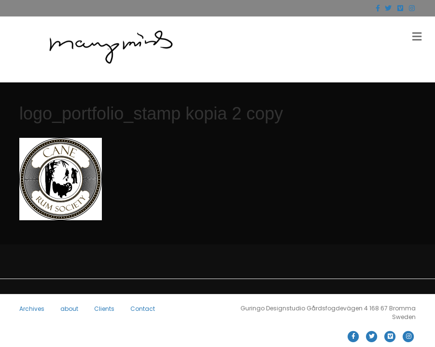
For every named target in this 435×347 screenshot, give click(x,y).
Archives (31, 309)
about (69, 309)
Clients (104, 309)
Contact (142, 309)
